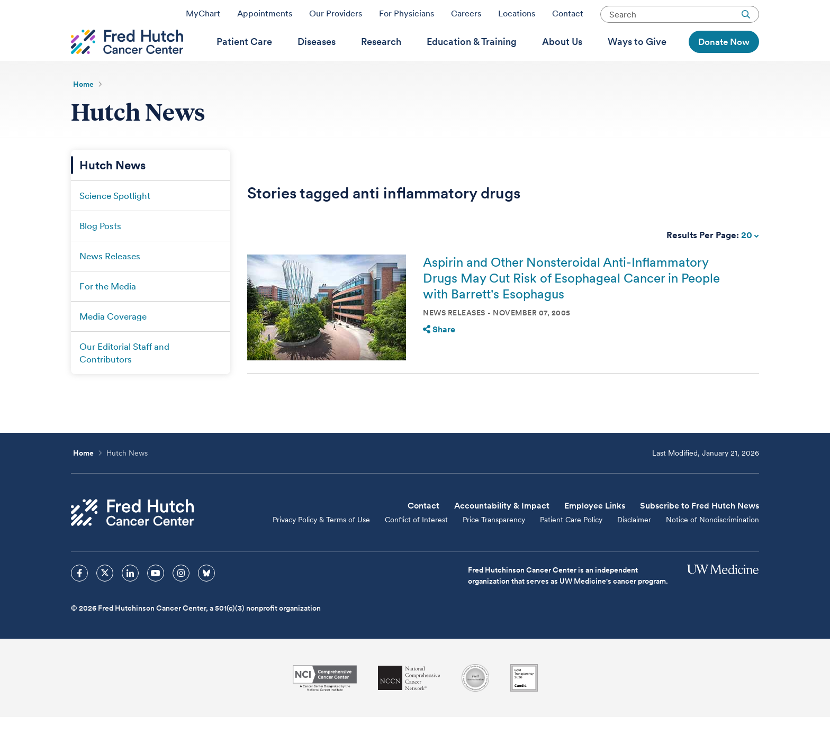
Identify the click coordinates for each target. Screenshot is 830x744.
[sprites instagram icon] (181, 600)
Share (439, 356)
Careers (466, 17)
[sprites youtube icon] (155, 600)
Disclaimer (634, 546)
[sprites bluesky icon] (206, 600)
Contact (567, 17)
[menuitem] (244, 59)
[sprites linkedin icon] (130, 600)
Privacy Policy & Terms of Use (321, 546)
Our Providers (335, 17)
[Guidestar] (524, 705)
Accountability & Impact (501, 533)
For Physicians (406, 17)
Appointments (264, 17)
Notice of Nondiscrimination (712, 546)
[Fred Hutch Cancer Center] (132, 539)
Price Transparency (494, 546)
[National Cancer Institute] (325, 705)
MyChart (203, 17)
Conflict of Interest (416, 546)
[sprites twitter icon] (104, 600)
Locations (516, 17)
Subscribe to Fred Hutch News (699, 533)
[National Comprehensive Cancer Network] (409, 705)
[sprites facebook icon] (79, 600)
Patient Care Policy (571, 546)
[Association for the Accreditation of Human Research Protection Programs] (475, 705)
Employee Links (594, 533)
